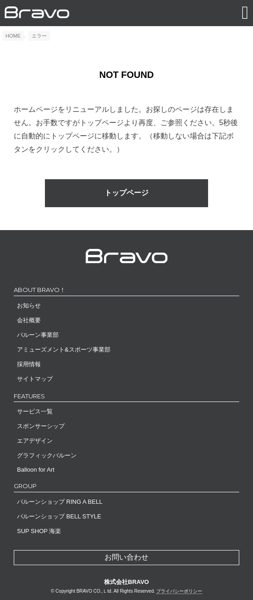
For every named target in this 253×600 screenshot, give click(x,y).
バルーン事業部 (38, 334)
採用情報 (29, 364)
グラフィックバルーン (47, 455)
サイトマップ (35, 378)
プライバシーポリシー (179, 591)
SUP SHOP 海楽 (39, 531)
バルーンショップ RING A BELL (59, 501)
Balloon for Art (36, 469)
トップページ (126, 192)
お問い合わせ (126, 557)
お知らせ (29, 305)
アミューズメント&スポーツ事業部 (63, 349)
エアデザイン (35, 440)
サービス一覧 (35, 411)
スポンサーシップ (41, 426)
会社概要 (29, 320)
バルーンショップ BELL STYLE (59, 516)
